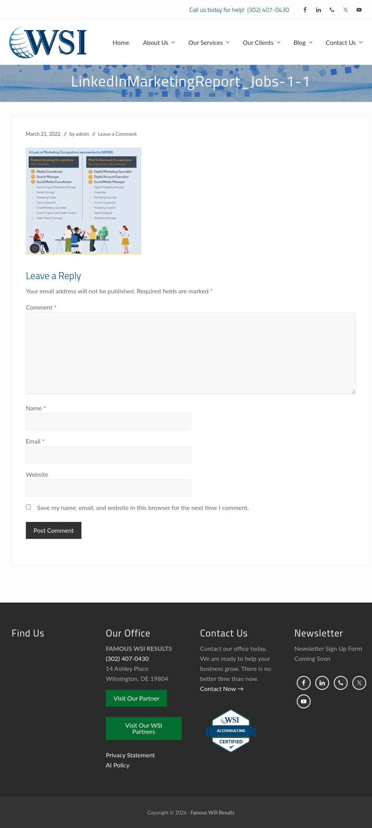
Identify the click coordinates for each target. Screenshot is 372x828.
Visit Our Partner (136, 698)
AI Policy (117, 765)
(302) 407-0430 (268, 9)
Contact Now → (222, 688)
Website (37, 474)
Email (35, 441)
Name (36, 407)
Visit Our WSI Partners (143, 728)
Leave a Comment (117, 134)
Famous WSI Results (212, 812)
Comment (41, 307)
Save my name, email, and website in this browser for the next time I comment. (143, 507)
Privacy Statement (130, 755)
